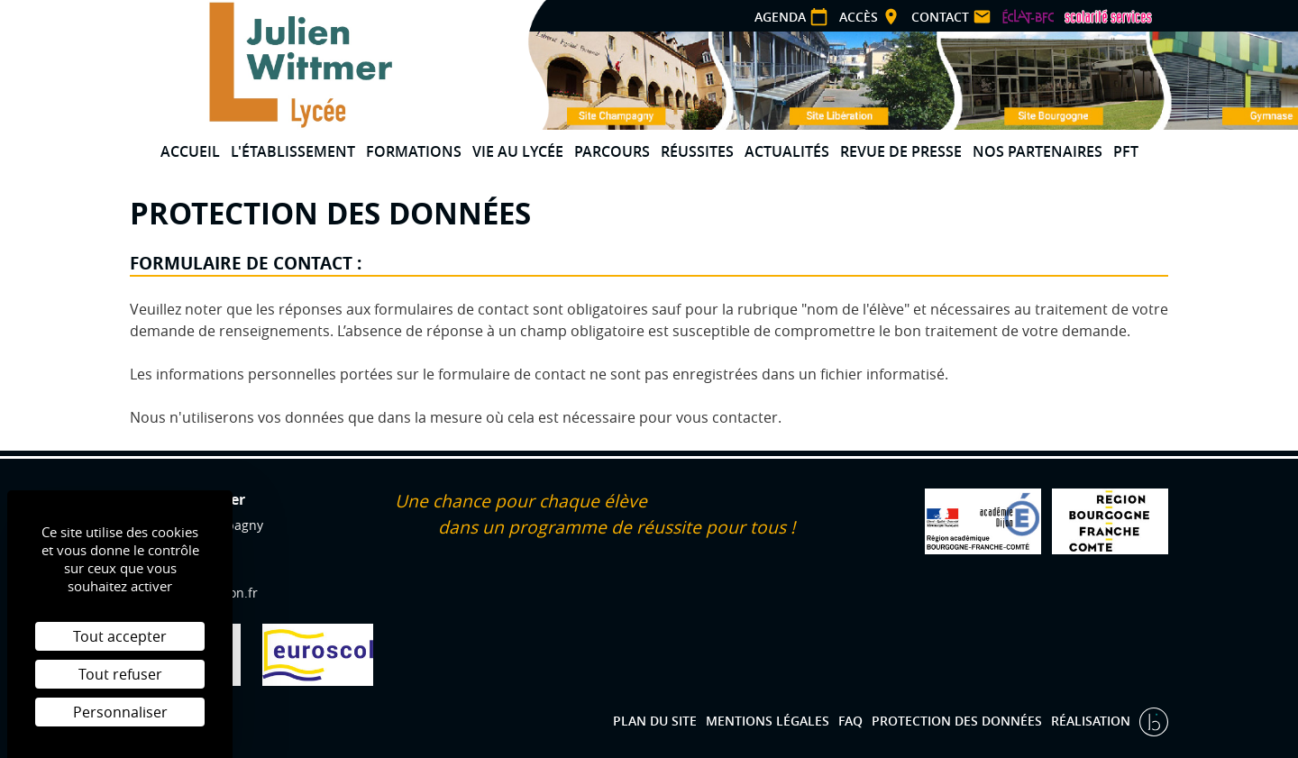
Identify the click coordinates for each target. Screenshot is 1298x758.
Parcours (612, 151)
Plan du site (655, 720)
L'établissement (293, 151)
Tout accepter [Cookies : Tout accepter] (120, 636)
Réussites (697, 151)
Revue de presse (901, 151)
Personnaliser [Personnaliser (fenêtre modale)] (120, 712)
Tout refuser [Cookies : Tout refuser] (120, 674)
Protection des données (957, 720)
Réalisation (1092, 720)
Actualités (787, 151)
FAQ (850, 720)
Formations (414, 151)
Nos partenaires (1037, 151)
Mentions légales (767, 720)
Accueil (190, 151)
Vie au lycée (517, 151)
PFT (1125, 151)
